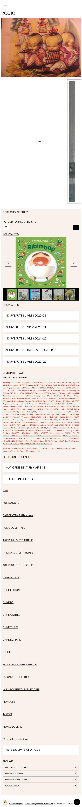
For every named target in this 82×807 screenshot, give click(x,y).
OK (76, 227)
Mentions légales (16, 803)
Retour (41, 141)
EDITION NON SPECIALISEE (41, 779)
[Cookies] (5, 802)
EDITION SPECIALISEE (41, 773)
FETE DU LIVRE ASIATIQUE (23, 750)
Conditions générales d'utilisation (39, 803)
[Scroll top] (77, 802)
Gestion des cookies (64, 803)
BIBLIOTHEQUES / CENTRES (41, 767)
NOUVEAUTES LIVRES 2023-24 (26, 327)
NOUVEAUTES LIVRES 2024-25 (26, 338)
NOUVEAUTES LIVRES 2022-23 (26, 315)
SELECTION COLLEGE (20, 479)
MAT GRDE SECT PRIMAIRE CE (26, 467)
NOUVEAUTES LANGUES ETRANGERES (31, 350)
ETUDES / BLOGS (41, 785)
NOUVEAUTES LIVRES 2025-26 (26, 361)
